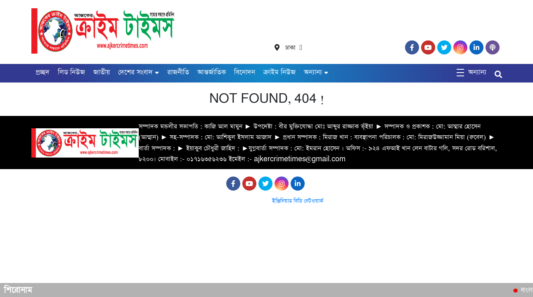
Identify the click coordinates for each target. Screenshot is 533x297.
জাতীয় (101, 72)
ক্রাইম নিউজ (279, 72)
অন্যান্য (313, 72)
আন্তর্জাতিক (211, 72)
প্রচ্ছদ (43, 72)
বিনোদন (244, 72)
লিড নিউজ (71, 72)
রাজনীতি (178, 72)
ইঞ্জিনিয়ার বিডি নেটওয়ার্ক (297, 201)
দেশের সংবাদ (135, 72)
